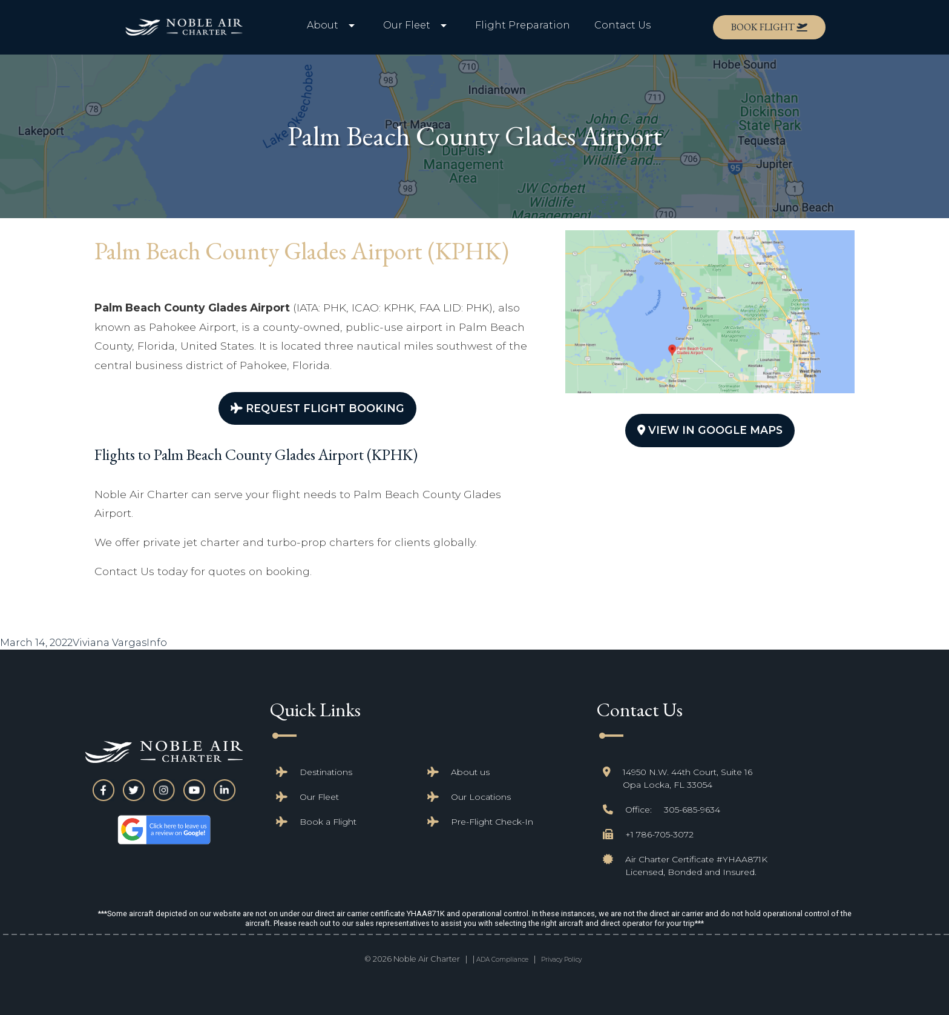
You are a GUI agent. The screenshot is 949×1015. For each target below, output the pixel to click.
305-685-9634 (692, 809)
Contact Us (622, 25)
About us (470, 772)
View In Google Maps (710, 430)
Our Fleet (319, 796)
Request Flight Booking (317, 408)
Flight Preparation (522, 25)
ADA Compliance (502, 959)
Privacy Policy (561, 959)
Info (156, 642)
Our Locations (481, 796)
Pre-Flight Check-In (492, 821)
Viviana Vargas (109, 642)
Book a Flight (328, 821)
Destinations (326, 772)
